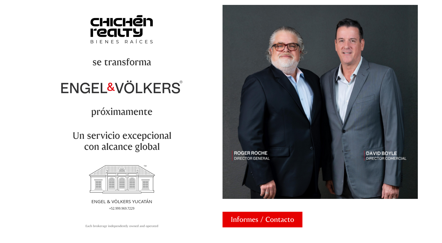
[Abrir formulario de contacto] (262, 219)
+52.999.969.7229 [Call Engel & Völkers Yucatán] (121, 208)
